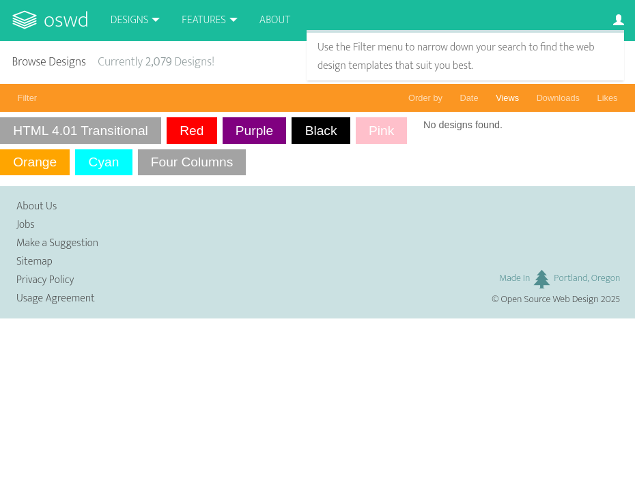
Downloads (558, 98)
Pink (381, 130)
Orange (35, 162)
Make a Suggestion (57, 243)
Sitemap (34, 261)
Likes (607, 98)
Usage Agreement (55, 298)
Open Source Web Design (550, 299)
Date (469, 98)
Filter (27, 98)
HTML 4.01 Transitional (80, 130)
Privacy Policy (45, 280)
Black (321, 130)
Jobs (25, 224)
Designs (130, 20)
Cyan (104, 162)
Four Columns (192, 162)
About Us (36, 206)
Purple (254, 130)
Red (191, 130)
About (274, 20)
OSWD (66, 20)
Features (204, 20)
